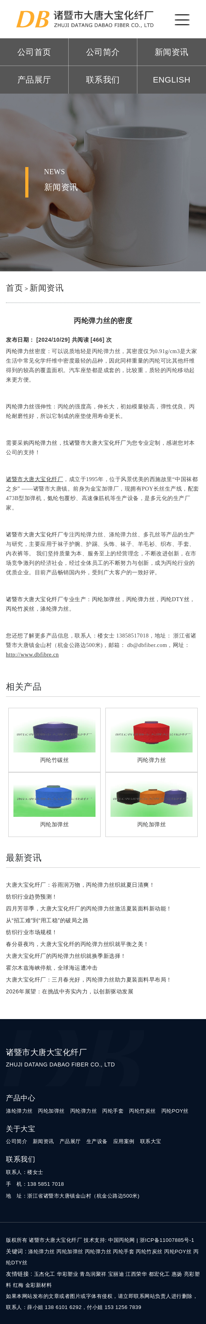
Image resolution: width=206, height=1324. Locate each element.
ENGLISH (171, 79)
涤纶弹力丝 (19, 1111)
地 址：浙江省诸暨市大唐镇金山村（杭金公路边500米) (73, 1196)
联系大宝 (150, 1141)
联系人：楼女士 (24, 1172)
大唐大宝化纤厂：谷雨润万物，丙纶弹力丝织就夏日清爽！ (80, 885)
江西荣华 (136, 1274)
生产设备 (97, 1141)
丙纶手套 (113, 1111)
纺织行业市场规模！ (32, 932)
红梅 (18, 1285)
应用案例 (124, 1141)
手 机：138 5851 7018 (35, 1184)
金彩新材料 (38, 1285)
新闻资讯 (172, 51)
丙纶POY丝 (175, 1111)
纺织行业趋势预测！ (32, 896)
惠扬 (177, 1274)
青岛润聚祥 (93, 1274)
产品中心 (20, 1098)
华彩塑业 (67, 1274)
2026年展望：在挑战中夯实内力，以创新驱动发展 (69, 991)
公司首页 (34, 51)
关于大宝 (20, 1129)
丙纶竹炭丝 (142, 1111)
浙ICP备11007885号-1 (167, 1240)
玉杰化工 (44, 1274)
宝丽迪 (116, 1274)
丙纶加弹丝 (51, 1111)
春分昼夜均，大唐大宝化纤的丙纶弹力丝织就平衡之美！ (77, 944)
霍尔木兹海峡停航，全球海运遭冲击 (51, 968)
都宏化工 (159, 1274)
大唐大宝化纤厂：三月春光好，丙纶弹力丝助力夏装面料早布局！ (89, 979)
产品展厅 (34, 79)
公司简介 (103, 51)
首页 (14, 287)
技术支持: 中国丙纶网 (109, 1240)
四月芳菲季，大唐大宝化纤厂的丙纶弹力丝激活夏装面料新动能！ (89, 908)
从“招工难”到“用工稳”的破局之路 (47, 920)
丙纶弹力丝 (83, 1111)
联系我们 (103, 79)
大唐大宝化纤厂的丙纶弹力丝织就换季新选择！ (66, 956)
